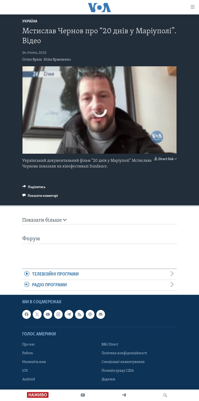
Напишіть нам (34, 362)
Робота (27, 353)
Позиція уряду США (118, 371)
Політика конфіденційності (124, 353)
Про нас (28, 344)
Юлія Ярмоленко (57, 59)
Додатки (108, 379)
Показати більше (44, 220)
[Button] (34, 188)
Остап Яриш (32, 59)
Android (28, 379)
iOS (25, 371)
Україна (29, 21)
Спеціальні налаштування (123, 362)
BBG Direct (110, 344)
